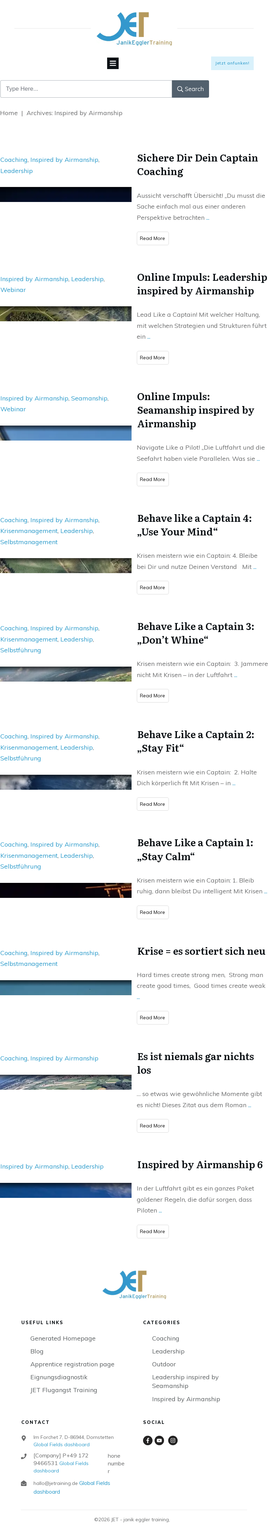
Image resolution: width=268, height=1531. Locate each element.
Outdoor (164, 1357)
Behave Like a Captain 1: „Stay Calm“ (195, 842)
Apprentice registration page (72, 1357)
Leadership (16, 164)
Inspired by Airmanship (64, 153)
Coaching (14, 153)
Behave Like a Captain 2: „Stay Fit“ (195, 734)
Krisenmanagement (29, 524)
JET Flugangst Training (63, 1383)
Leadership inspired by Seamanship (185, 1374)
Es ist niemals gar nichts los (195, 1056)
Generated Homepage (63, 1331)
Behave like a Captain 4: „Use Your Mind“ (194, 517)
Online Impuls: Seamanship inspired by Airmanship (195, 402)
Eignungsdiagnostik (59, 1370)
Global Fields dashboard (62, 1437)
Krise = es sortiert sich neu (201, 943)
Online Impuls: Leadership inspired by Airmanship (202, 276)
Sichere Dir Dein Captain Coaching (197, 157)
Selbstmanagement (29, 535)
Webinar (13, 283)
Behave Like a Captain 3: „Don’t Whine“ (195, 625)
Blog (37, 1344)
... (207, 211)
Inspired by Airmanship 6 (200, 1157)
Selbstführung (20, 643)
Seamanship (89, 391)
